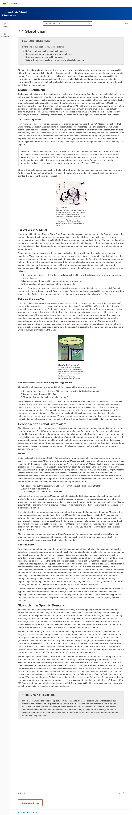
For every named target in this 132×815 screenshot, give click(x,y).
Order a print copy (30, 803)
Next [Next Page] (121, 793)
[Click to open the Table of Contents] (5, 25)
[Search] (89, 23)
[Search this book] (65, 23)
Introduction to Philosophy (15, 11)
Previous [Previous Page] (22, 793)
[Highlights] (5, 35)
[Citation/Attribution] (71, 812)
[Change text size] (126, 23)
